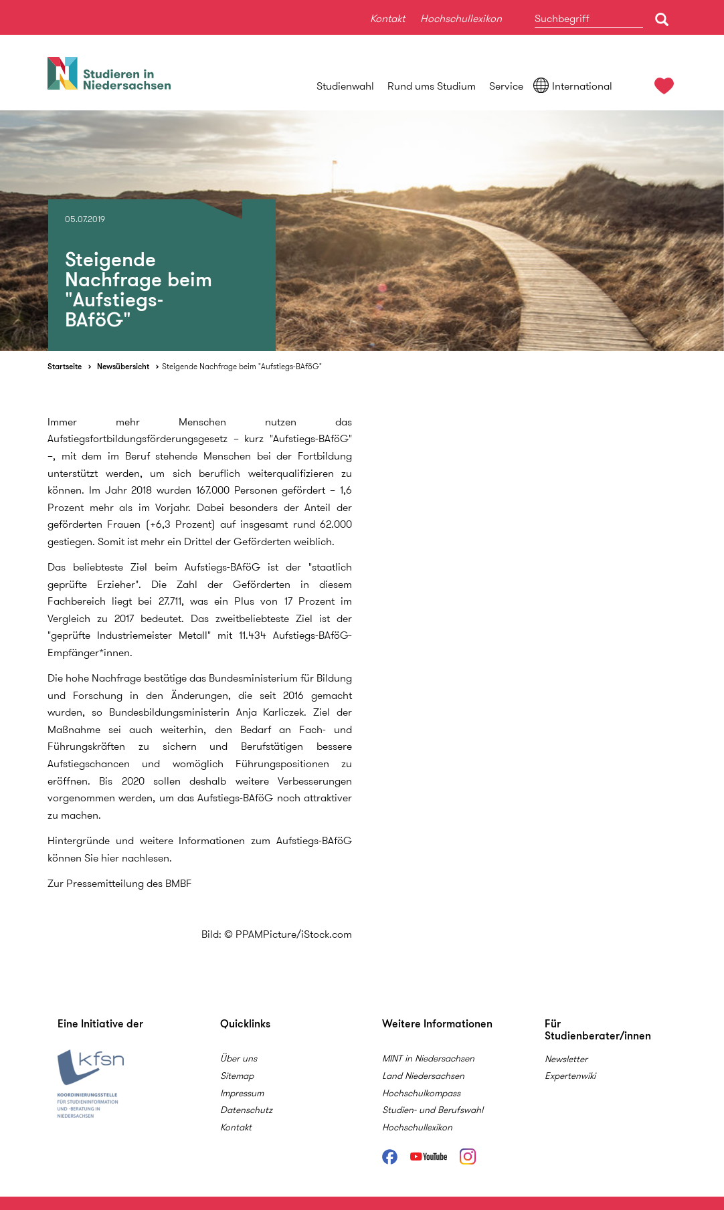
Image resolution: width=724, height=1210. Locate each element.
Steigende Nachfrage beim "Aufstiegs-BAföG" (242, 366)
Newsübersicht (123, 366)
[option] (362, 230)
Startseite (65, 366)
